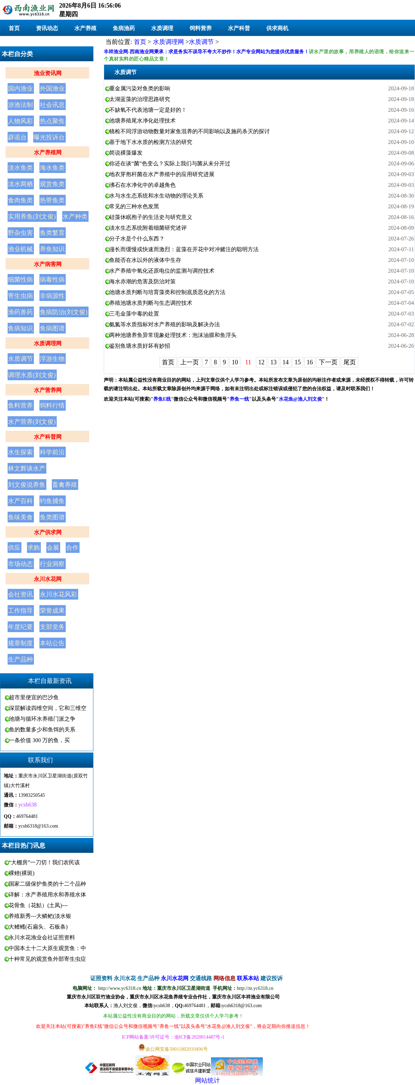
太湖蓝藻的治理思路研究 (139, 99)
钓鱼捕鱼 (52, 501)
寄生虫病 (20, 295)
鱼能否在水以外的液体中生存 (145, 260)
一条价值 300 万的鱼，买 (39, 740)
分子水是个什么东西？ (137, 238)
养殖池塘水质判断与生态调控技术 (150, 303)
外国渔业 (52, 88)
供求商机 (277, 28)
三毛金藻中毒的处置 (134, 314)
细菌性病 (20, 279)
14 (286, 362)
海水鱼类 (52, 167)
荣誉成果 (52, 610)
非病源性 (52, 295)
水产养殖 (85, 28)
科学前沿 (52, 452)
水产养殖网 (48, 152)
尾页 (349, 362)
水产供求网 (48, 532)
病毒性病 (52, 279)
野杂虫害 (20, 232)
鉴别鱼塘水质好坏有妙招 (139, 346)
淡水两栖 (20, 184)
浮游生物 (52, 358)
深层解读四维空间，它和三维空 (47, 708)
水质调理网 (48, 343)
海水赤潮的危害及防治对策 (142, 281)
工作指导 (20, 610)
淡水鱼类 (20, 167)
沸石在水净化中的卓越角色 (142, 185)
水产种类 (75, 216)
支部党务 (52, 626)
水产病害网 (48, 264)
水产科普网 (48, 437)
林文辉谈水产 (26, 468)
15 (298, 362)
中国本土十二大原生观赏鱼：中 (47, 948)
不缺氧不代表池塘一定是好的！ (148, 110)
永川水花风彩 (58, 594)
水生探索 (20, 452)
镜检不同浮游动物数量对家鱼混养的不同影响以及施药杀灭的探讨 (189, 131)
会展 (53, 547)
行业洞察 (52, 563)
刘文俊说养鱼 (26, 484)
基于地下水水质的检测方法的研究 (150, 142)
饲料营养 (201, 28)
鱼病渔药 (124, 28)
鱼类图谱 (52, 517)
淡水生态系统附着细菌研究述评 (148, 228)
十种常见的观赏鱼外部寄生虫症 (47, 959)
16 (310, 362)
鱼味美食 (20, 517)
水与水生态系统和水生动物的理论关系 (156, 196)
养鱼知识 (52, 249)
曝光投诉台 (49, 137)
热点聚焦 (52, 121)
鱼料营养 (20, 405)
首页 (14, 28)
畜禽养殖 (64, 484)
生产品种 (20, 659)
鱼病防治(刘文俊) (63, 312)
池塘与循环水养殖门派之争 (42, 719)
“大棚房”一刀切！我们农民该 (44, 862)
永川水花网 (48, 579)
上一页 (189, 362)
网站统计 (207, 1080)
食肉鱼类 (20, 200)
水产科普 (239, 28)
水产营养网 (48, 390)
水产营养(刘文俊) (32, 421)
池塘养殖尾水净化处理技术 (142, 121)
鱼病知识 (20, 328)
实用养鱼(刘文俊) (32, 216)
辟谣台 (17, 137)
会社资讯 (20, 594)
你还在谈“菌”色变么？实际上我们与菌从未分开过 (169, 163)
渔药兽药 (20, 312)
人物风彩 (20, 121)
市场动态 (20, 563)
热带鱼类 (52, 200)
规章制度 (20, 643)
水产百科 (20, 501)
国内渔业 (20, 88)
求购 (33, 547)
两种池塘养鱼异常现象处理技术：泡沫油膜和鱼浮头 (173, 335)
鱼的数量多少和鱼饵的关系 (42, 729)
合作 (72, 547)
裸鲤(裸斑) (22, 873)
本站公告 (52, 643)
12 (261, 362)
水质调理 (162, 28)
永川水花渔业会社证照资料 (42, 937)
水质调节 (20, 358)
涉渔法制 (20, 104)
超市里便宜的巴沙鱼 (34, 697)
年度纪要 (20, 626)
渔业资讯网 (48, 73)
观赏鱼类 (52, 184)
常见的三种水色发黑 (134, 206)
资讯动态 (47, 28)
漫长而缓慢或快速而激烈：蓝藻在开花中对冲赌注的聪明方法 (184, 249)
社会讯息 (52, 104)
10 (235, 362)
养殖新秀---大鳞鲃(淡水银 (40, 916)
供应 (14, 547)
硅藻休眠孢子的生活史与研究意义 (150, 217)
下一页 (328, 362)
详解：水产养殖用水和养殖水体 (47, 894)
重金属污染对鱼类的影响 (139, 88)
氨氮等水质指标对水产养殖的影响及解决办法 (164, 324)
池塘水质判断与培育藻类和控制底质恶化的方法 (167, 292)
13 (273, 362)
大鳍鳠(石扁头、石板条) (38, 927)
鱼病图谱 (52, 328)
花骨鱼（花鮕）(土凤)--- (38, 905)
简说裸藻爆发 (125, 153)
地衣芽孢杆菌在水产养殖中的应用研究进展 (161, 174)
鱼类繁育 (52, 232)
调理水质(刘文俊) (32, 375)
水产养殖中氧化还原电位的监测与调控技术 (161, 271)
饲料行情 (52, 405)
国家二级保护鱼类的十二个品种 (47, 884)
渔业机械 (20, 249)
